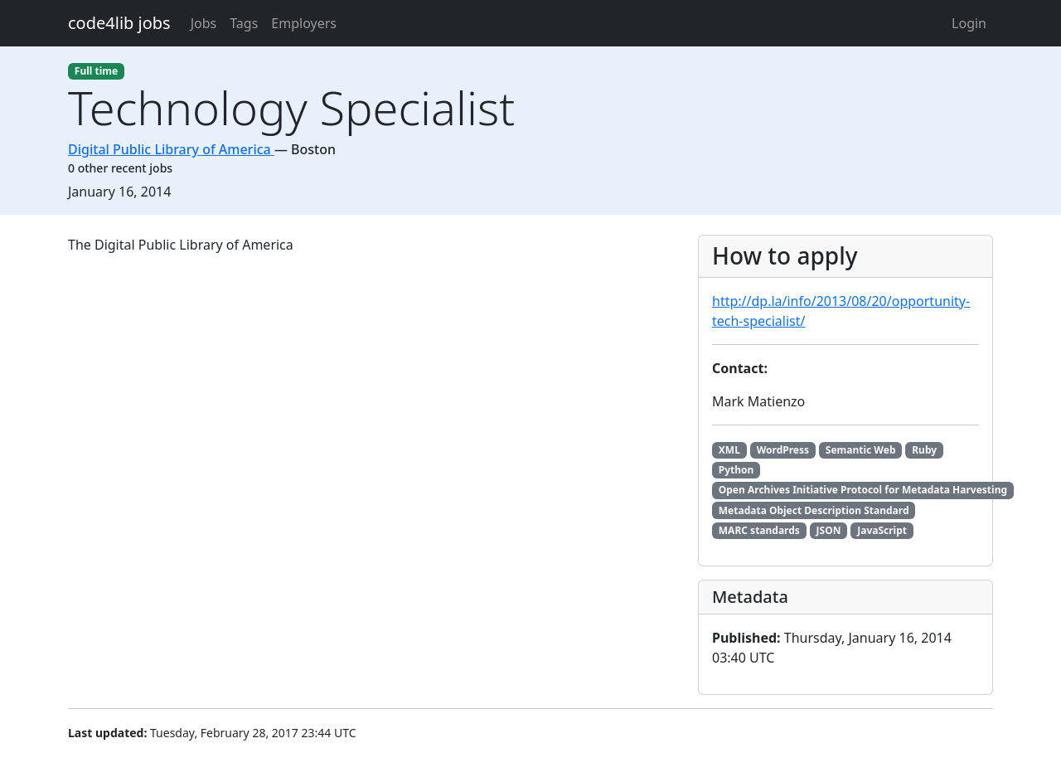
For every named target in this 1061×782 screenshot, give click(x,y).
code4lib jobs (119, 23)
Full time (96, 71)
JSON (828, 530)
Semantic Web (861, 450)
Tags (244, 23)
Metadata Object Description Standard (814, 510)
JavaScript (882, 530)
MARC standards (759, 530)
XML (729, 450)
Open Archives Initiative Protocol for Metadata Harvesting (863, 490)
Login (969, 23)
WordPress (783, 450)
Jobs (204, 23)
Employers (304, 23)
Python (736, 470)
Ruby (924, 450)
